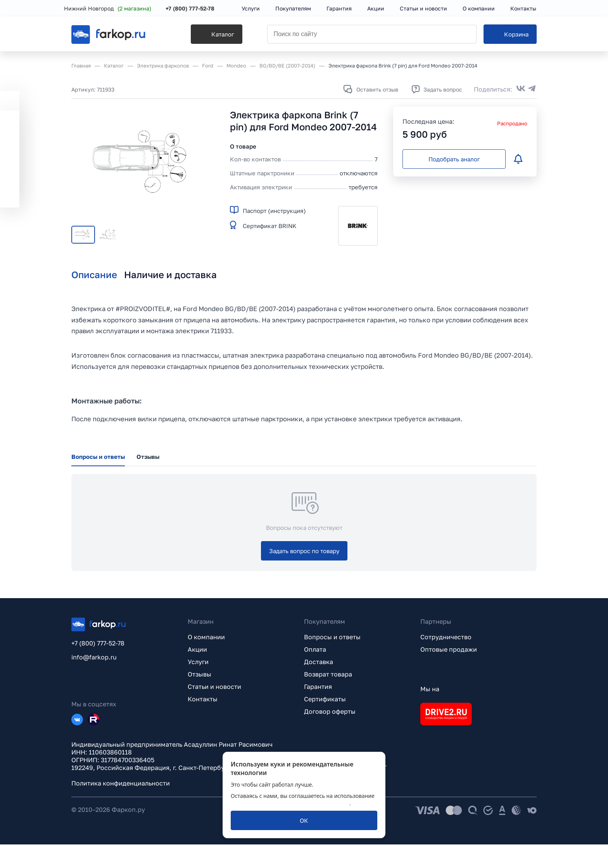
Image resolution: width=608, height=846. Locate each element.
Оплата (315, 651)
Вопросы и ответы (332, 638)
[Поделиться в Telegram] (532, 89)
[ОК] (304, 820)
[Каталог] (205, 35)
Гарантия (318, 688)
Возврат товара (328, 676)
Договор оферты (330, 713)
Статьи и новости (214, 688)
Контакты (203, 700)
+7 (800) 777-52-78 (197, 8)
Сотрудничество (446, 638)
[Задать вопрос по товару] (304, 552)
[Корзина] (510, 35)
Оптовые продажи (448, 651)
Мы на (429, 690)
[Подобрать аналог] (454, 159)
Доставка (318, 663)
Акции (197, 651)
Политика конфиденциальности (120, 785)
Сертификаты (325, 700)
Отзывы (199, 676)
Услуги (198, 663)
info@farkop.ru (94, 659)
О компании (206, 638)
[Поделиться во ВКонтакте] (520, 89)
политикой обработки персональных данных (290, 803)
